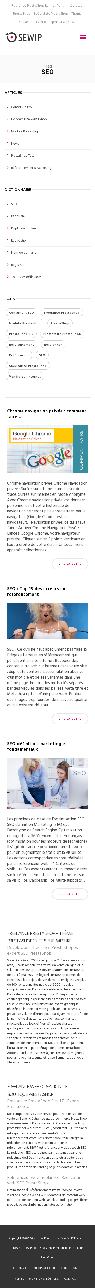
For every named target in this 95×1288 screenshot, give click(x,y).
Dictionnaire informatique (33, 1268)
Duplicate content (24, 228)
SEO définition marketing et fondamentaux (37, 746)
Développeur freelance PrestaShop (40, 947)
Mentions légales (44, 1279)
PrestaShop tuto (23, 155)
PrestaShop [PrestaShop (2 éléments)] (60, 323)
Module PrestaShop (25, 131)
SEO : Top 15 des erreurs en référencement (36, 591)
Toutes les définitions (26, 276)
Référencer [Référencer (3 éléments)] (53, 344)
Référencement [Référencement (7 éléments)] (21, 344)
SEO (14, 203)
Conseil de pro (21, 106)
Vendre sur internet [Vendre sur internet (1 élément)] (25, 376)
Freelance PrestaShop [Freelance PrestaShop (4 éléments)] (62, 312)
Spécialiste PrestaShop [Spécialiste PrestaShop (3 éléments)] (28, 365)
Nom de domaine (23, 252)
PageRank (18, 216)
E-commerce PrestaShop (29, 119)
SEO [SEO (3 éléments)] (42, 355)
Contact (71, 1279)
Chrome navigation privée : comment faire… (46, 414)
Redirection (19, 240)
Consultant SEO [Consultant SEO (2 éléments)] (21, 312)
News (15, 143)
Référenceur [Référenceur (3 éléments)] (19, 355)
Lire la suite (70, 564)
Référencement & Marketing (31, 167)
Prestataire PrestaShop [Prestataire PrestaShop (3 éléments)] (62, 333)
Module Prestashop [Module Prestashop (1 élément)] (25, 323)
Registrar (17, 264)
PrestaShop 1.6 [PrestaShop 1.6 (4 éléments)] (21, 333)
